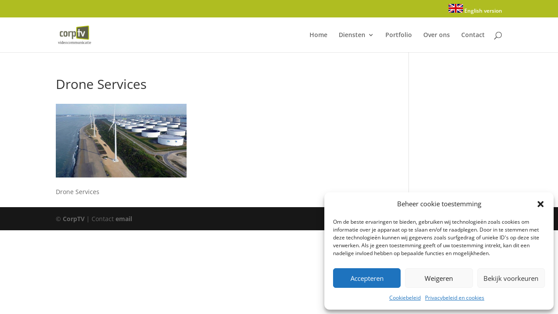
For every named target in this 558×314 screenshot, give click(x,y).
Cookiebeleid (405, 297)
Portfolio (398, 35)
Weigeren (439, 278)
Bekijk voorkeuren (510, 278)
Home (318, 35)
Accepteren (367, 278)
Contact (473, 35)
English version (475, 9)
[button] (540, 204)
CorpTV (74, 219)
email (124, 219)
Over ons (436, 35)
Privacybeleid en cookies (454, 297)
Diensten (352, 35)
